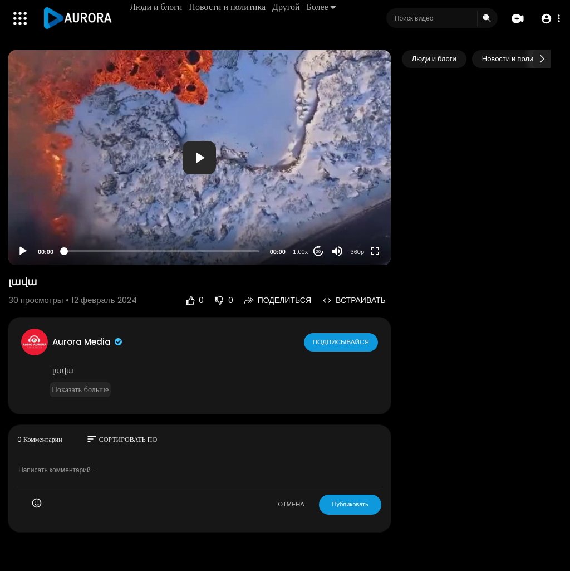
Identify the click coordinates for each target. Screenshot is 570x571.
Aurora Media (88, 342)
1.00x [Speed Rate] (300, 251)
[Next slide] (542, 59)
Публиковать (350, 504)
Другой (287, 7)
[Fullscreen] (375, 251)
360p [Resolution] (357, 251)
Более (321, 7)
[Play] (22, 251)
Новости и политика (228, 7)
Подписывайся (341, 341)
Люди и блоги (157, 7)
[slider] (161, 251)
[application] (199, 157)
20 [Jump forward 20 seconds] (318, 251)
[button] (549, 18)
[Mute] (337, 251)
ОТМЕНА (291, 504)
